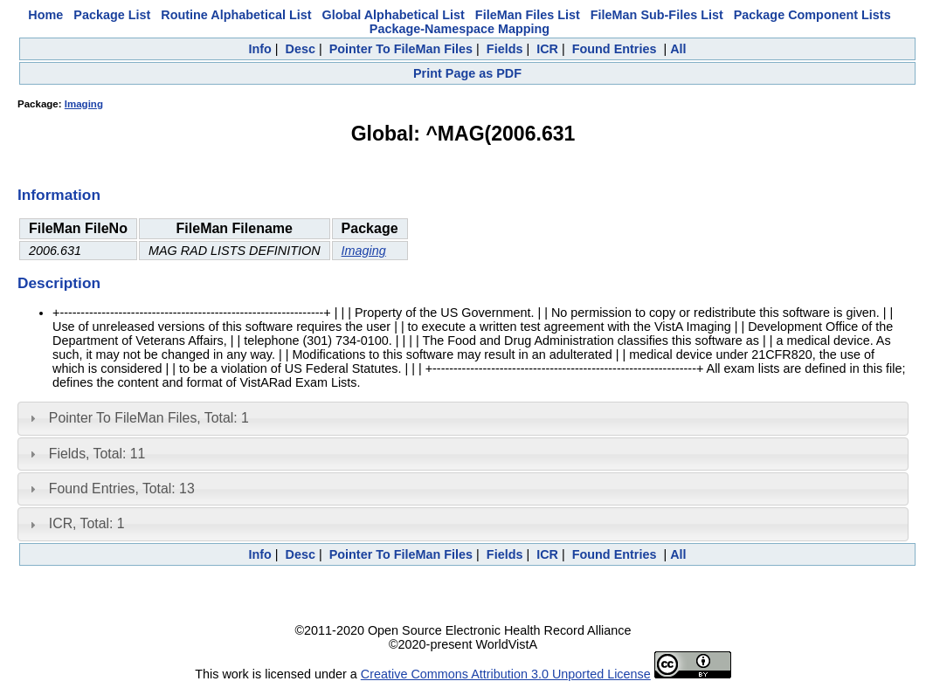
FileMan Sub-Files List (657, 15)
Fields (505, 49)
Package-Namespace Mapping (459, 29)
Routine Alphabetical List (236, 15)
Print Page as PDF (467, 73)
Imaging (84, 104)
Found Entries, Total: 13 (122, 488)
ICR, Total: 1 (87, 523)
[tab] (463, 418)
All (678, 49)
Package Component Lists (812, 15)
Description (58, 283)
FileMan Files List (527, 15)
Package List (111, 15)
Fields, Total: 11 (97, 453)
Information (58, 194)
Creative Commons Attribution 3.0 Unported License (506, 674)
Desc (300, 49)
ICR (547, 49)
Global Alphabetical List (392, 15)
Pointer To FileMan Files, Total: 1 (149, 417)
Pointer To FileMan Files (401, 49)
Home (45, 15)
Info (259, 49)
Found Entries (614, 49)
